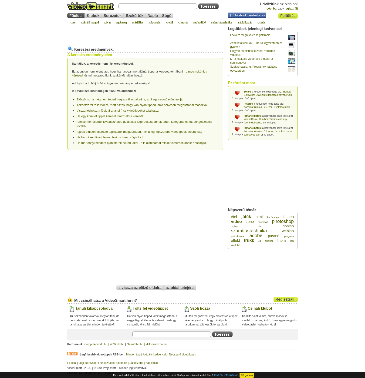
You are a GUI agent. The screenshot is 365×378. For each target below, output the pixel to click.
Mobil (169, 22)
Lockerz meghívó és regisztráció (250, 35)
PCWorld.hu (116, 344)
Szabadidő (199, 22)
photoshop (283, 221)
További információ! (226, 375)
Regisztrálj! (286, 299)
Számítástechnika (221, 22)
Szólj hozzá (200, 308)
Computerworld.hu (95, 344)
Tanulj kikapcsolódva (94, 308)
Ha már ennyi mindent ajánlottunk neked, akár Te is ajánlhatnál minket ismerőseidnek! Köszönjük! (142, 143)
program (289, 236)
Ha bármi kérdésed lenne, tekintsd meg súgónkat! (110, 137)
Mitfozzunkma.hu (156, 344)
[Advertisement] (145, 33)
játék (246, 216)
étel (234, 217)
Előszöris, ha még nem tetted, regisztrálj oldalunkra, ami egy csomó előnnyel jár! (130, 99)
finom (281, 240)
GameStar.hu (135, 344)
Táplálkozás (244, 22)
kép (292, 240)
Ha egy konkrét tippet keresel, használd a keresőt (110, 116)
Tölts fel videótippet (150, 308)
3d (259, 240)
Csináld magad (90, 22)
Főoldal (76, 16)
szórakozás (237, 236)
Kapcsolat (151, 363)
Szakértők (134, 16)
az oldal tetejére (180, 288)
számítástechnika (249, 230)
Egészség (121, 22)
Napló (153, 16)
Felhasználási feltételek (112, 363)
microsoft (263, 222)
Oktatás (183, 22)
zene (250, 222)
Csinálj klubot (260, 308)
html (259, 217)
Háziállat (137, 22)
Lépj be (271, 8)
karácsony (273, 217)
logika (234, 226)
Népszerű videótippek (182, 354)
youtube (235, 245)
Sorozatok (113, 16)
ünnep (288, 217)
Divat (107, 22)
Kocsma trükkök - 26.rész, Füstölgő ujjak (267, 107)
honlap (288, 226)
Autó (72, 22)
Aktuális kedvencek (155, 354)
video (236, 221)
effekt (235, 240)
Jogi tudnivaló (87, 363)
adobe (255, 235)
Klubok (93, 16)
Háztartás (154, 22)
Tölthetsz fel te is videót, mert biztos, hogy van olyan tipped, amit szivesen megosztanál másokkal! (142, 105)
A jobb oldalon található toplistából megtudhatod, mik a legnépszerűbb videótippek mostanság (139, 131)
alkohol (269, 240)
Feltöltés (288, 16)
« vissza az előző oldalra (140, 288)
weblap (288, 231)
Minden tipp (133, 354)
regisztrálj (291, 8)
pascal (273, 236)
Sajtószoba (136, 363)
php (260, 226)
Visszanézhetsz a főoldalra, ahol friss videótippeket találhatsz (118, 110)
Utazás (261, 22)
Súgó (167, 16)
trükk (249, 240)
